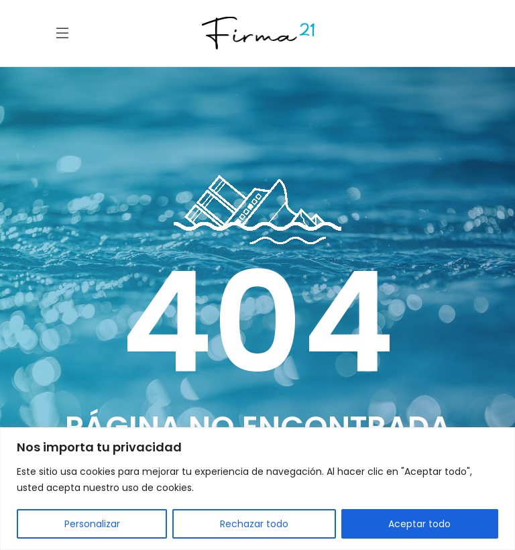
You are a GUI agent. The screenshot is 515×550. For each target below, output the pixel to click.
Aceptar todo (419, 524)
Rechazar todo (254, 524)
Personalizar (92, 524)
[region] (257, 488)
